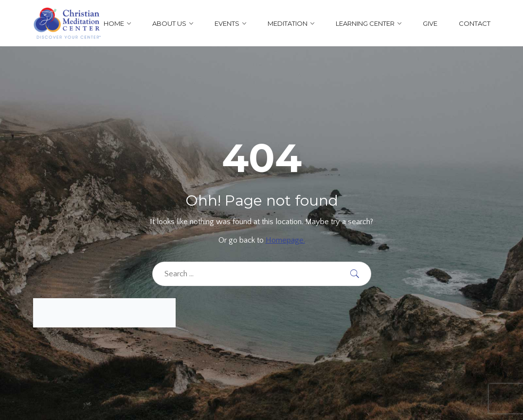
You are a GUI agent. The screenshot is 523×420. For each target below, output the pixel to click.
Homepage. (285, 240)
